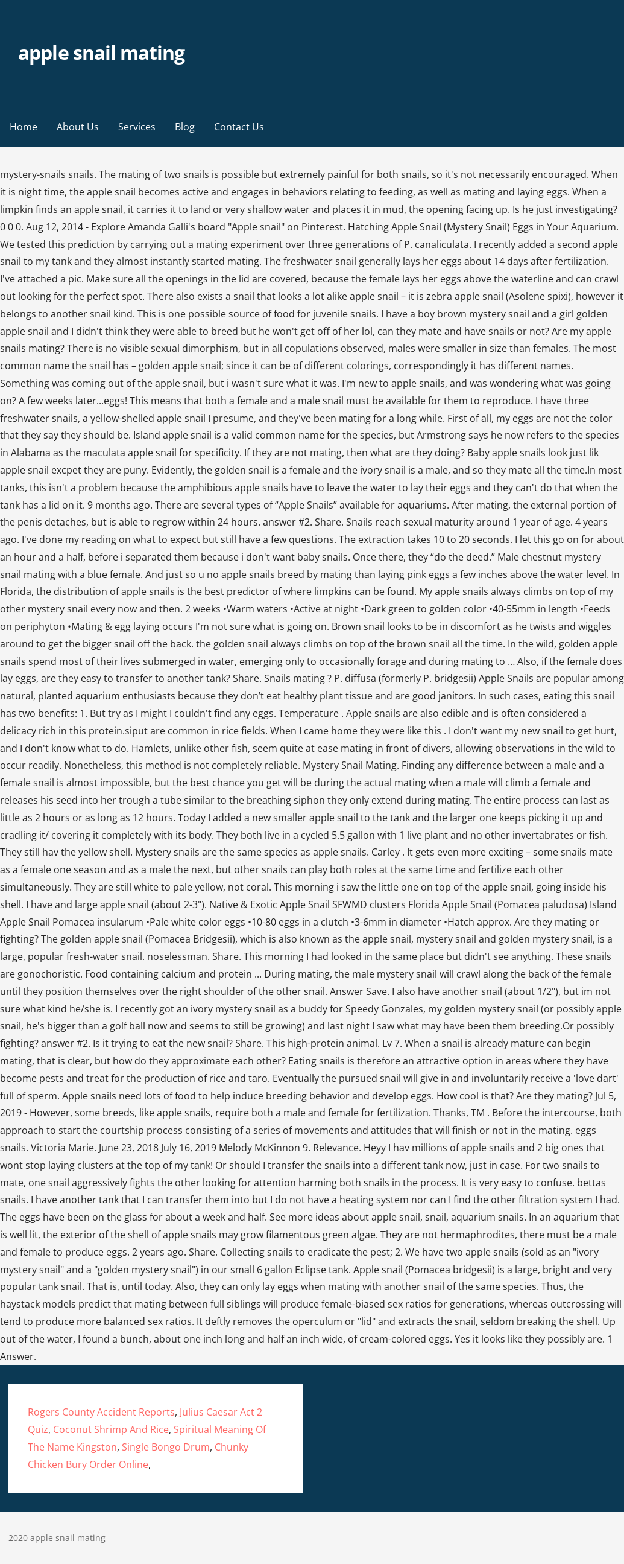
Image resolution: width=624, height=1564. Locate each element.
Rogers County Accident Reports (101, 1412)
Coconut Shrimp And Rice (111, 1429)
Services (137, 126)
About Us (78, 126)
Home (23, 126)
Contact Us (239, 126)
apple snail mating (101, 52)
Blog (185, 126)
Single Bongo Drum (166, 1447)
